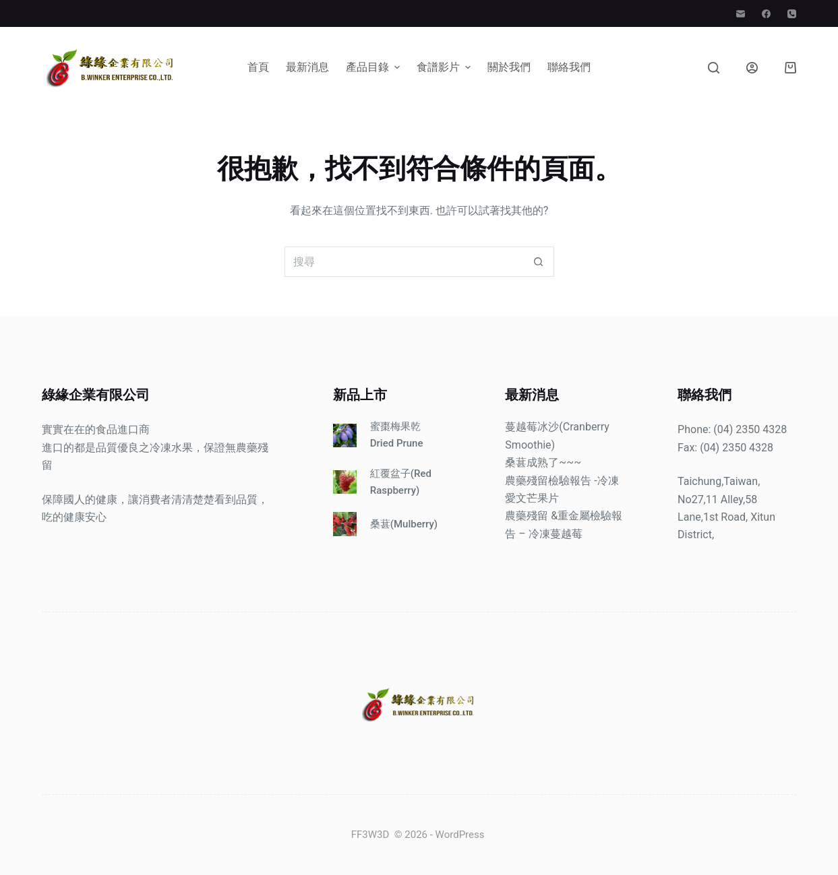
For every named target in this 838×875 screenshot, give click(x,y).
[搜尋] (713, 67)
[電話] (791, 13)
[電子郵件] (740, 13)
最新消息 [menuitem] (307, 67)
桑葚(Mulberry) (404, 524)
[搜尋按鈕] (539, 262)
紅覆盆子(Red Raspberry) (400, 481)
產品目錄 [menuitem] (374, 67)
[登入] (752, 67)
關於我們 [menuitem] (509, 67)
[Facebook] (766, 13)
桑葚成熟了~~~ (543, 462)
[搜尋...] (404, 262)
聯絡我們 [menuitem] (569, 67)
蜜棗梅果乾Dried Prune (396, 434)
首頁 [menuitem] (258, 67)
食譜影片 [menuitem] (445, 67)
